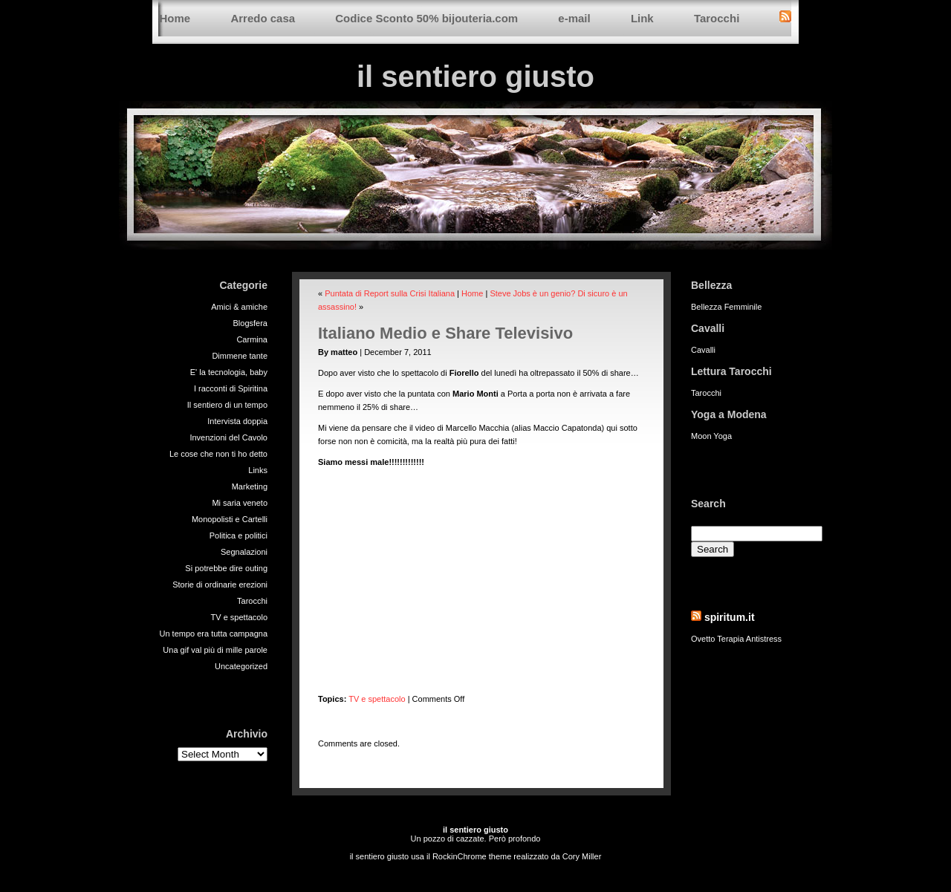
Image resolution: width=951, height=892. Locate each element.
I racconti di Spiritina (230, 388)
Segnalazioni (244, 551)
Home (175, 18)
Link (642, 18)
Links (257, 470)
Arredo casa (262, 18)
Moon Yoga (711, 436)
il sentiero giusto (475, 76)
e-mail (574, 18)
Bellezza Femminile (726, 306)
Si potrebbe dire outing (226, 568)
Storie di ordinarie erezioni (219, 584)
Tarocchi (716, 18)
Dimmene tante (239, 355)
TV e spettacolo (239, 617)
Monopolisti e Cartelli (229, 519)
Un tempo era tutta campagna (213, 633)
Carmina (251, 339)
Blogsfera (250, 323)
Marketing (249, 486)
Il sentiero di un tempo (227, 404)
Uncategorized (241, 666)
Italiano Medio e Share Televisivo (445, 333)
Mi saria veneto (239, 502)
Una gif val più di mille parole (215, 649)
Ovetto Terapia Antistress (736, 638)
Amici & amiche (239, 306)
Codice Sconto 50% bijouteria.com (426, 18)
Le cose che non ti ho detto (218, 453)
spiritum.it (729, 617)
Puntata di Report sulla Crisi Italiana (390, 293)
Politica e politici (238, 535)
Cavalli (703, 349)
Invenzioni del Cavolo (228, 437)
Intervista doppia (237, 421)
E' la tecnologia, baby (228, 372)
